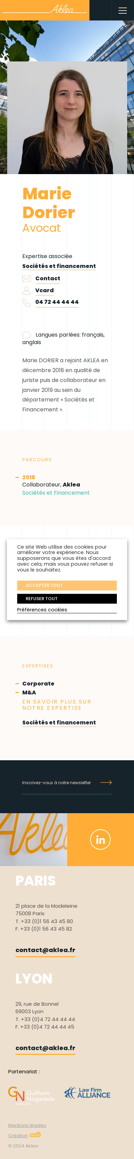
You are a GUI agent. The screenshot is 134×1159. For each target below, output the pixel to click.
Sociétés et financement (59, 266)
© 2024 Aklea (23, 1146)
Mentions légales (27, 1125)
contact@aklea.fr (45, 950)
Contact (41, 278)
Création (24, 1135)
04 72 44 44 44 (57, 302)
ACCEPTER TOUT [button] (44, 585)
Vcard (38, 290)
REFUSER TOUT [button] (42, 598)
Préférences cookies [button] (42, 610)
